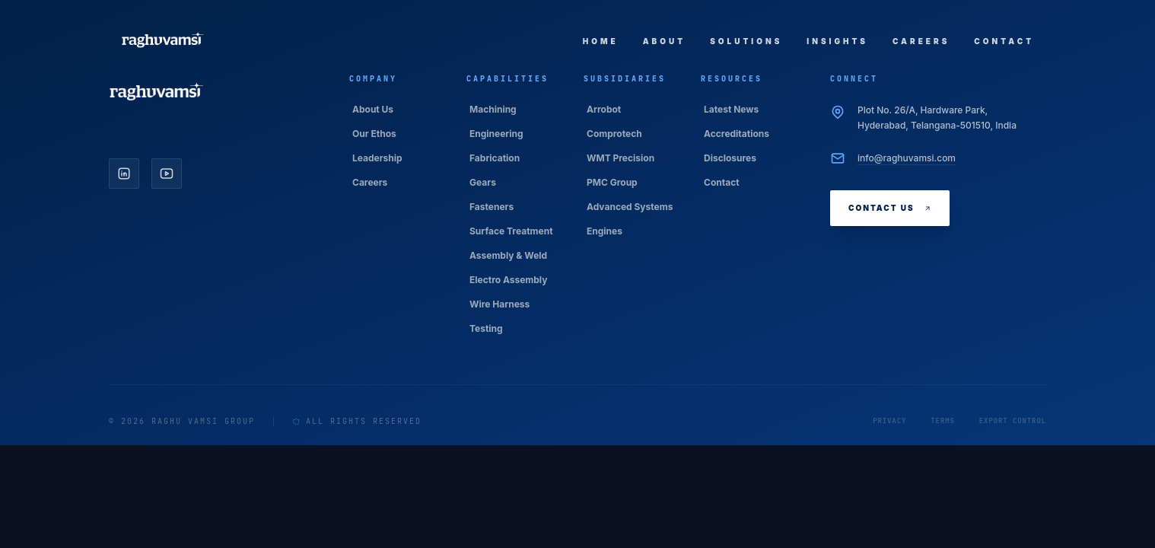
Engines (604, 231)
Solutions (746, 41)
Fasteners (491, 206)
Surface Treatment (511, 231)
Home (601, 41)
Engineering (496, 133)
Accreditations (736, 133)
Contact (1004, 41)
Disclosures (730, 158)
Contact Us (889, 207)
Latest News (731, 109)
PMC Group (612, 182)
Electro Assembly (508, 279)
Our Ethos (374, 133)
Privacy (889, 420)
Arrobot (604, 109)
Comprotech (614, 133)
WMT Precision (620, 158)
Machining (493, 109)
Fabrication (494, 158)
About (664, 41)
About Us (372, 109)
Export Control (1012, 420)
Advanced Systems (630, 206)
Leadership (377, 158)
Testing (486, 328)
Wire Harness (499, 304)
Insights (837, 41)
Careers (921, 41)
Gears (482, 182)
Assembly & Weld (508, 255)
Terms (943, 420)
